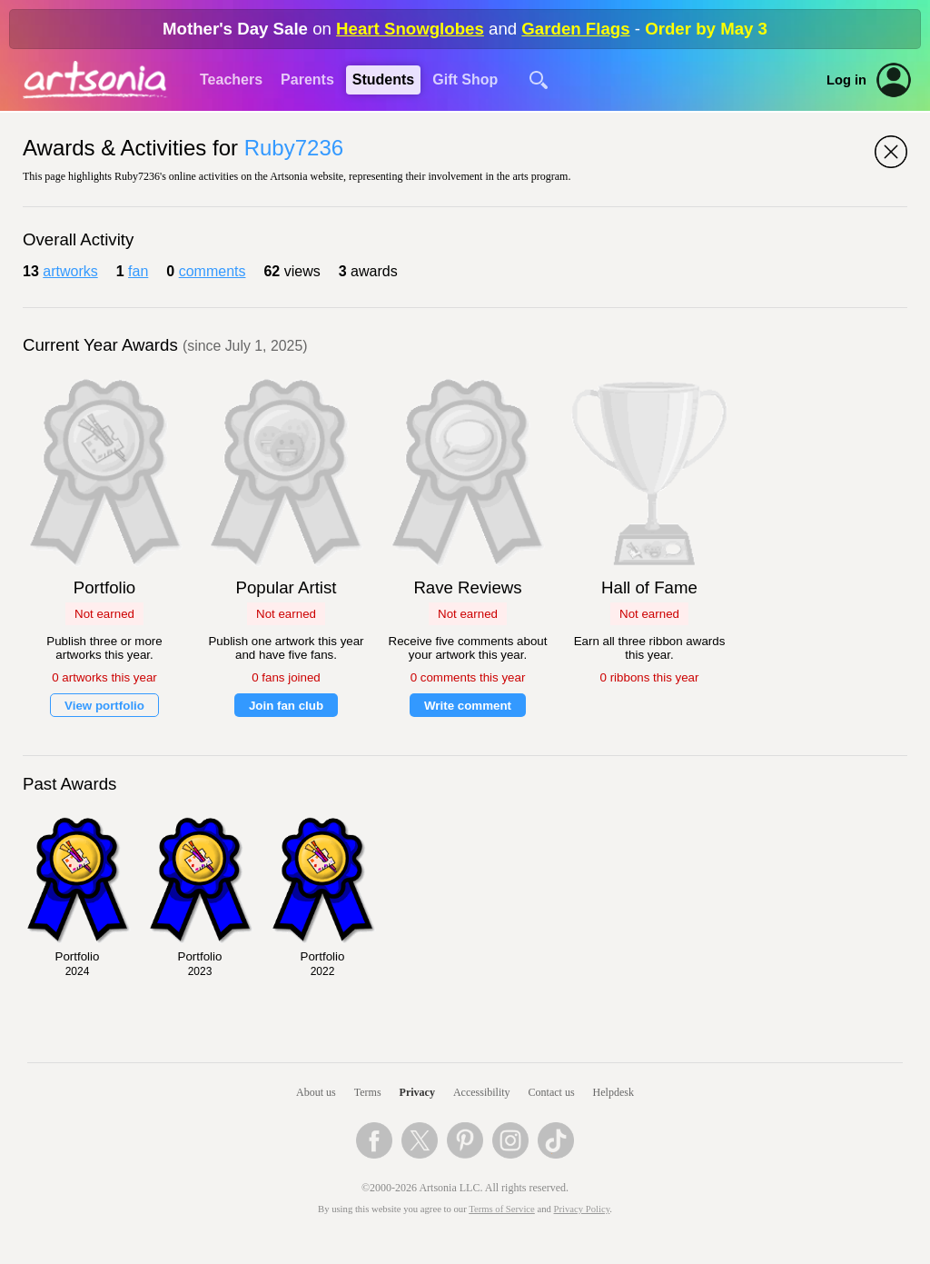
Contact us (552, 1092)
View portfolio (104, 705)
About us (316, 1092)
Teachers (231, 79)
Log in (846, 80)
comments (212, 271)
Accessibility (481, 1092)
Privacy (417, 1092)
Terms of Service (502, 1209)
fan (138, 271)
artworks (70, 271)
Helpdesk (613, 1092)
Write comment (467, 705)
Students (383, 79)
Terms (367, 1092)
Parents (307, 79)
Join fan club (286, 705)
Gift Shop (465, 79)
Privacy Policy (582, 1209)
